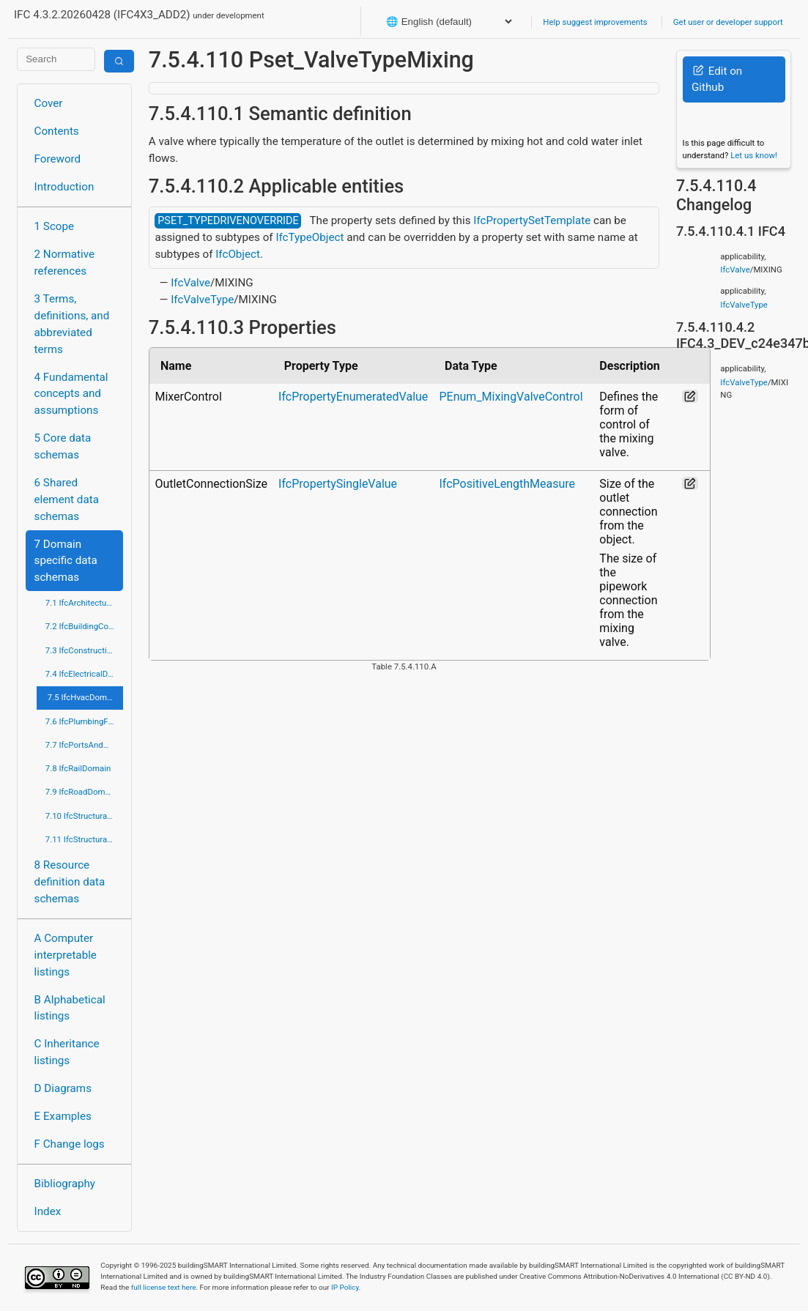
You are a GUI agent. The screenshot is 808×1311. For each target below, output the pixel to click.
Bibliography (64, 1183)
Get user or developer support (728, 22)
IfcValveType (202, 299)
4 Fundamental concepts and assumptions (71, 394)
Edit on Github (717, 79)
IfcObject (237, 254)
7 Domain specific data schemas (65, 561)
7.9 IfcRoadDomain (80, 792)
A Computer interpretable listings (65, 955)
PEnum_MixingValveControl (511, 397)
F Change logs (69, 1144)
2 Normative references (64, 263)
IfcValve (190, 282)
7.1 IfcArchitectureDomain (84, 603)
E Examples (63, 1116)
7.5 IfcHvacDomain (83, 697)
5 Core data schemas (63, 446)
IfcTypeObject (309, 237)
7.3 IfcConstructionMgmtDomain (84, 650)
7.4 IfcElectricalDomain (84, 674)
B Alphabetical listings (69, 1008)
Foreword (57, 159)
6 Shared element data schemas (66, 499)
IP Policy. (345, 1287)
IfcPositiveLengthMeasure (508, 484)
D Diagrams (63, 1088)
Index (48, 1211)
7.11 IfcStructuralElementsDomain (84, 839)
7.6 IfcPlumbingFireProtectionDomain (84, 721)
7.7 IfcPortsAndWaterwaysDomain (84, 745)
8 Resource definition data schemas (69, 881)
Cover (48, 103)
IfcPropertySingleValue (337, 484)
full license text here (163, 1287)
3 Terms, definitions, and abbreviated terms (72, 323)
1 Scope (54, 226)
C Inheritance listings (67, 1052)
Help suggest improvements (595, 22)
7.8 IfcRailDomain (78, 768)
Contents (56, 131)
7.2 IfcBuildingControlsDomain (84, 626)
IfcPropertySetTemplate (531, 220)
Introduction (64, 186)
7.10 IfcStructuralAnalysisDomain (84, 816)
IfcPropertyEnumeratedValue (353, 397)
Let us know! (753, 155)
